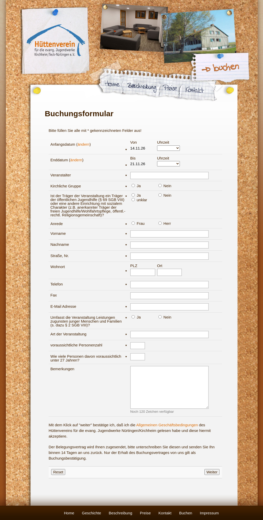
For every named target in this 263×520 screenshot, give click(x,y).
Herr (164, 223)
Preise (145, 513)
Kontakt (164, 513)
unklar (139, 200)
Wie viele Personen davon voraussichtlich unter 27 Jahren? (88, 358)
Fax (53, 295)
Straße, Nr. (88, 256)
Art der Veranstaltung (88, 334)
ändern (84, 144)
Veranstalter (88, 175)
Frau (138, 223)
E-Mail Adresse (88, 306)
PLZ (141, 270)
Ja (136, 186)
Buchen (185, 513)
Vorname (88, 233)
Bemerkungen (62, 369)
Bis (141, 161)
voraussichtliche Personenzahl (88, 345)
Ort (168, 270)
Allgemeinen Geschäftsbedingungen (167, 425)
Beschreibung (120, 513)
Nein (164, 186)
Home (69, 513)
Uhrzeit (168, 145)
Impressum (209, 513)
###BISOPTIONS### (168, 163)
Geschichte (91, 513)
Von (141, 145)
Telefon (88, 284)
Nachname (88, 244)
